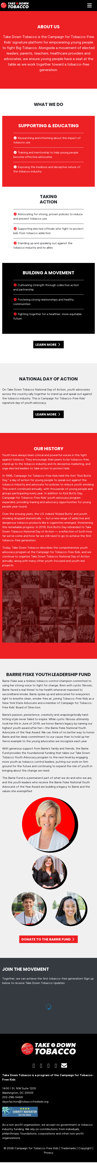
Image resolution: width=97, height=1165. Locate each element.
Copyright (85, 1148)
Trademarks (68, 1148)
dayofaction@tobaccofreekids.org (25, 1101)
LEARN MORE (48, 344)
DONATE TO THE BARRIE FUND (48, 939)
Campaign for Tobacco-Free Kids (37, 1148)
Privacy (48, 1152)
